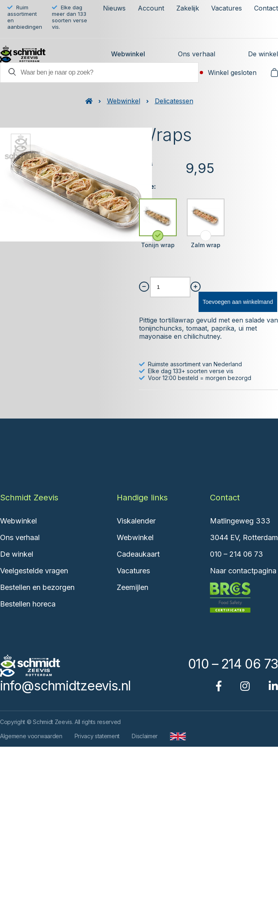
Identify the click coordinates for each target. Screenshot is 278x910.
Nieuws (114, 8)
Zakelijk (187, 8)
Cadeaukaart (138, 554)
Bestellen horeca (28, 604)
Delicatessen (174, 101)
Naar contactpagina (243, 570)
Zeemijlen (132, 587)
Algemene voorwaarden (31, 736)
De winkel (263, 54)
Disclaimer (145, 736)
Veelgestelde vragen (34, 570)
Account (151, 8)
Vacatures (226, 8)
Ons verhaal (196, 54)
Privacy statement (97, 736)
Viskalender (136, 521)
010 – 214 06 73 (236, 554)
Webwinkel (128, 54)
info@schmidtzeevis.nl (65, 686)
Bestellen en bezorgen (37, 587)
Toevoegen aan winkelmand (238, 302)
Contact (266, 8)
